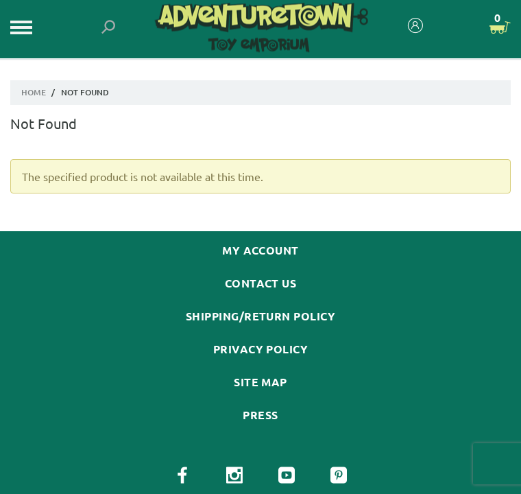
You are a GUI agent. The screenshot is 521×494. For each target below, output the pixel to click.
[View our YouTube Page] (286, 475)
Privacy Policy (260, 349)
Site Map (260, 382)
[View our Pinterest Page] (338, 475)
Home (33, 92)
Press (260, 415)
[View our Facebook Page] (182, 475)
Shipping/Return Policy (261, 316)
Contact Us (261, 283)
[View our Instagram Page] (234, 475)
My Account (260, 250)
